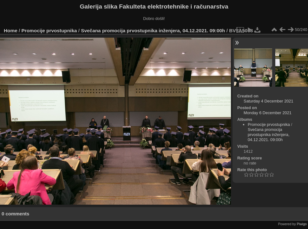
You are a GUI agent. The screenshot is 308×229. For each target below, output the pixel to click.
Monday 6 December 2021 (268, 112)
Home (10, 30)
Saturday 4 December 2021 (268, 101)
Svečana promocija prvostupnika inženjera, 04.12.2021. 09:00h (153, 30)
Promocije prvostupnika (49, 30)
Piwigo (302, 224)
